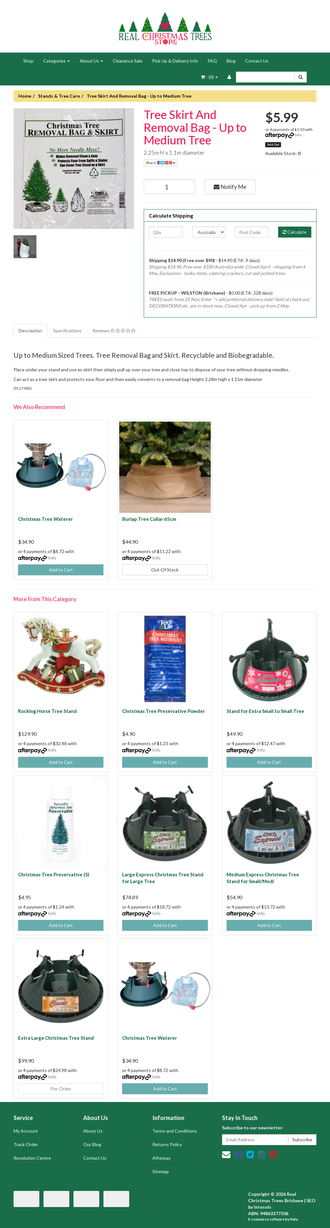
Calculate (294, 232)
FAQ (212, 60)
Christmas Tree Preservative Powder (163, 711)
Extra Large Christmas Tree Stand (56, 1038)
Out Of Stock (165, 569)
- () (209, 77)
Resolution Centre (32, 1158)
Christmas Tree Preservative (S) (53, 874)
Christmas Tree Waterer (45, 519)
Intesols (262, 1207)
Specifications (67, 330)
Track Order (26, 1144)
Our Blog (92, 1144)
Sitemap (160, 1171)
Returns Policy (167, 1144)
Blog (231, 60)
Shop (28, 60)
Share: (160, 162)
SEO (310, 1200)
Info (298, 134)
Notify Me (230, 186)
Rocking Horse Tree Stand (47, 711)
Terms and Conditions (174, 1131)
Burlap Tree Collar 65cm (149, 519)
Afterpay (161, 1158)
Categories (56, 60)
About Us (91, 60)
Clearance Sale (127, 60)
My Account (26, 1131)
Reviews (113, 330)
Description (30, 330)
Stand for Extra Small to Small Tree (265, 711)
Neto (294, 1219)
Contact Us (256, 60)
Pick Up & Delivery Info (175, 60)
